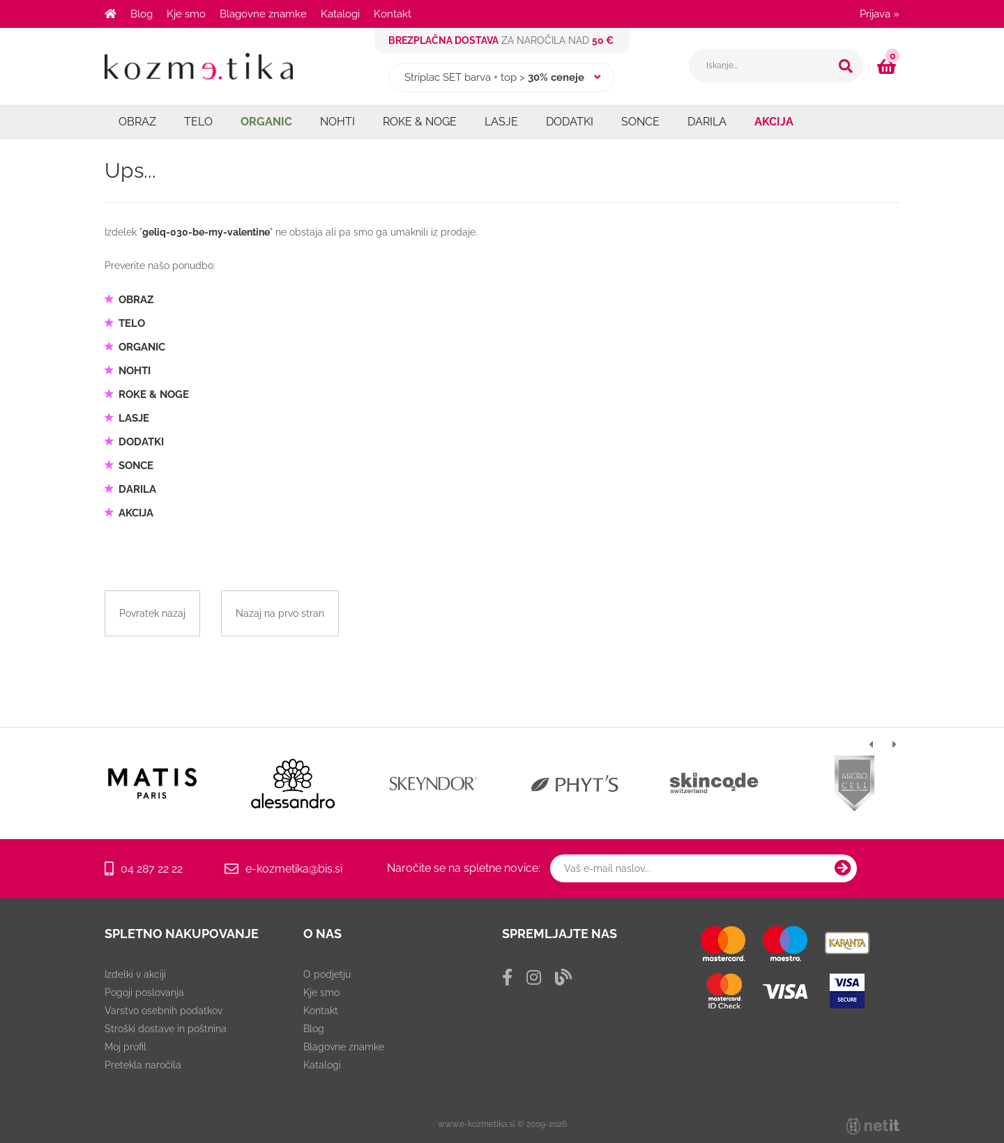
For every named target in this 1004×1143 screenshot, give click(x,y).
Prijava (879, 14)
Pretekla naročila (143, 1065)
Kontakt (392, 14)
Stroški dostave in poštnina (166, 1028)
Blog (141, 14)
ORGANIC (266, 121)
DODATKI (569, 121)
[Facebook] (507, 977)
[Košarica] (888, 66)
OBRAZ (137, 121)
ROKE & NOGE (420, 121)
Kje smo (186, 14)
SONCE (640, 121)
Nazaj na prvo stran (280, 613)
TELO (198, 121)
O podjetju (327, 974)
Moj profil (125, 1046)
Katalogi (340, 14)
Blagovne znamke (263, 14)
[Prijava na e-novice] (843, 868)
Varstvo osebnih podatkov (163, 1010)
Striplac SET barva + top (460, 77)
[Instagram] (533, 977)
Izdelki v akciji (135, 974)
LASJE (501, 121)
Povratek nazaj (152, 613)
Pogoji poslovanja (144, 992)
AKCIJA (773, 121)
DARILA (707, 121)
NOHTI (337, 121)
